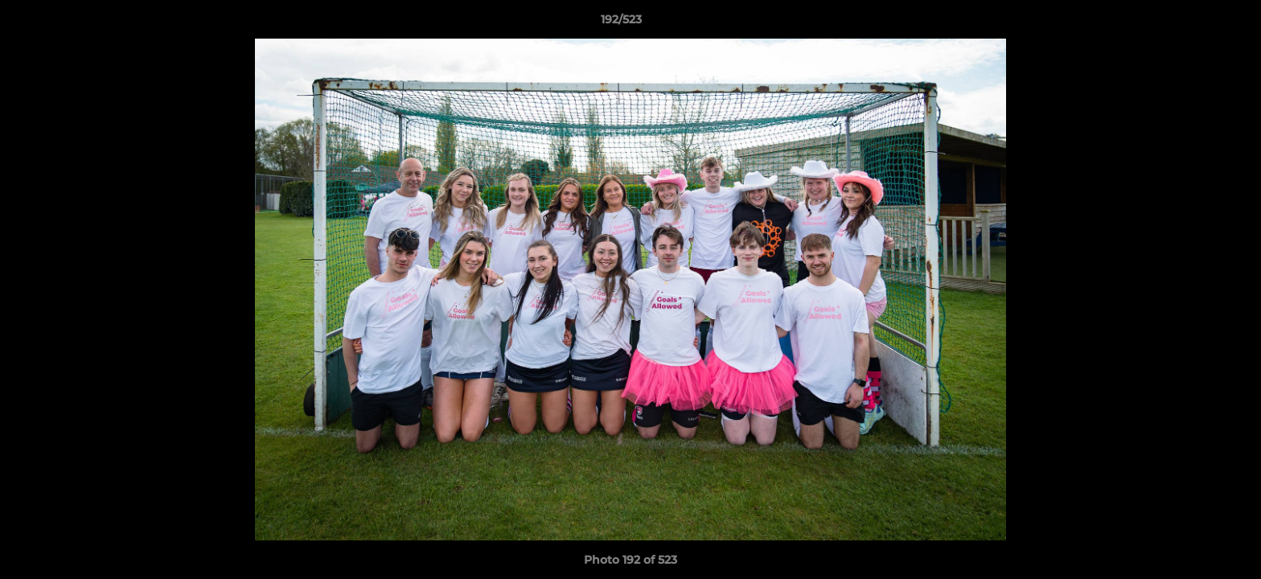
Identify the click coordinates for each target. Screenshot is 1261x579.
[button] (1193, 23)
